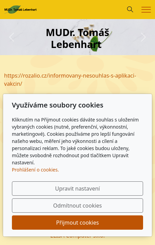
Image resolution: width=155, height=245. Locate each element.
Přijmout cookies (77, 222)
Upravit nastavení (77, 188)
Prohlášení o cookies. (35, 169)
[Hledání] (130, 9)
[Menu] (146, 10)
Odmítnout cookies (77, 205)
